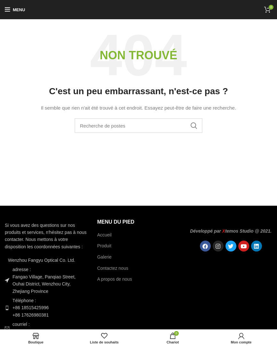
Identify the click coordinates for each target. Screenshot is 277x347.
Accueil (104, 234)
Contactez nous (112, 268)
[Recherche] (138, 125)
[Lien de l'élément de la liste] (46, 307)
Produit (104, 245)
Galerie (104, 257)
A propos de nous (114, 279)
